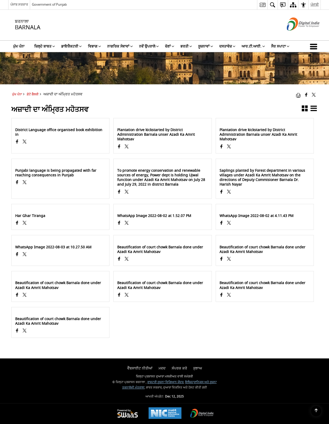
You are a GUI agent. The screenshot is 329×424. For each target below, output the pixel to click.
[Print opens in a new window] (298, 95)
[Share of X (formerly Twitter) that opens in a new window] (313, 95)
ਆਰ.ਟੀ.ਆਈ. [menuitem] (253, 46)
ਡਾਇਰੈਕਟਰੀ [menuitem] (71, 46)
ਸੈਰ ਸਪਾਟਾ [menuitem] (280, 46)
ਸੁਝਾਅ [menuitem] (197, 368)
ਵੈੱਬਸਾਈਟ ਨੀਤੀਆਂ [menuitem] (139, 368)
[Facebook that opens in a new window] (306, 95)
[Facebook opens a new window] (17, 142)
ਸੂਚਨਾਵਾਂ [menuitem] (205, 46)
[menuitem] (262, 5)
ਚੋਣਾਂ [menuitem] (169, 46)
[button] (314, 46)
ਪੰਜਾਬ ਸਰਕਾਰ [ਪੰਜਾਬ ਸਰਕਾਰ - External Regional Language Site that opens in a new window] (19, 4)
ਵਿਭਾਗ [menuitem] (94, 46)
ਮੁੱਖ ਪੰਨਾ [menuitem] (18, 46)
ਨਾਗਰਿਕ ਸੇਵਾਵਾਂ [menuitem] (120, 46)
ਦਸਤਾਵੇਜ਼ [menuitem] (227, 46)
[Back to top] (316, 411)
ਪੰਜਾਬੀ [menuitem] (314, 4)
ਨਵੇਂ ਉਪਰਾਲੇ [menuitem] (149, 46)
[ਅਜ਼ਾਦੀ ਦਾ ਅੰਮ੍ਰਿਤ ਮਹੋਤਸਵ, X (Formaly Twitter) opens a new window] (24, 142)
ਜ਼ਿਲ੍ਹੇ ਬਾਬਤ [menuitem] (44, 46)
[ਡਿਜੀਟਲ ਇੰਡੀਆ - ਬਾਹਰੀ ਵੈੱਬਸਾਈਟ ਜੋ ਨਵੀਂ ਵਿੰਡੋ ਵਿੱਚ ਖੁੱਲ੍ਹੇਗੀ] (297, 35)
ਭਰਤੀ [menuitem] (186, 46)
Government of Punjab (49, 4)
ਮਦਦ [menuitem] (162, 368)
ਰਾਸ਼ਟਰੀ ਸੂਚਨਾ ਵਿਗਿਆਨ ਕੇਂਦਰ (165, 382)
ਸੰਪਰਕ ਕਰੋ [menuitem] (179, 368)
